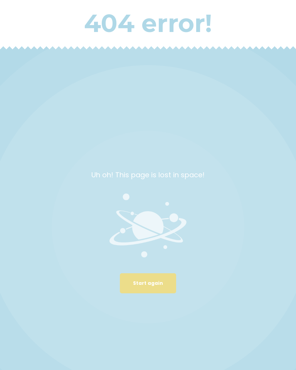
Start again (148, 283)
